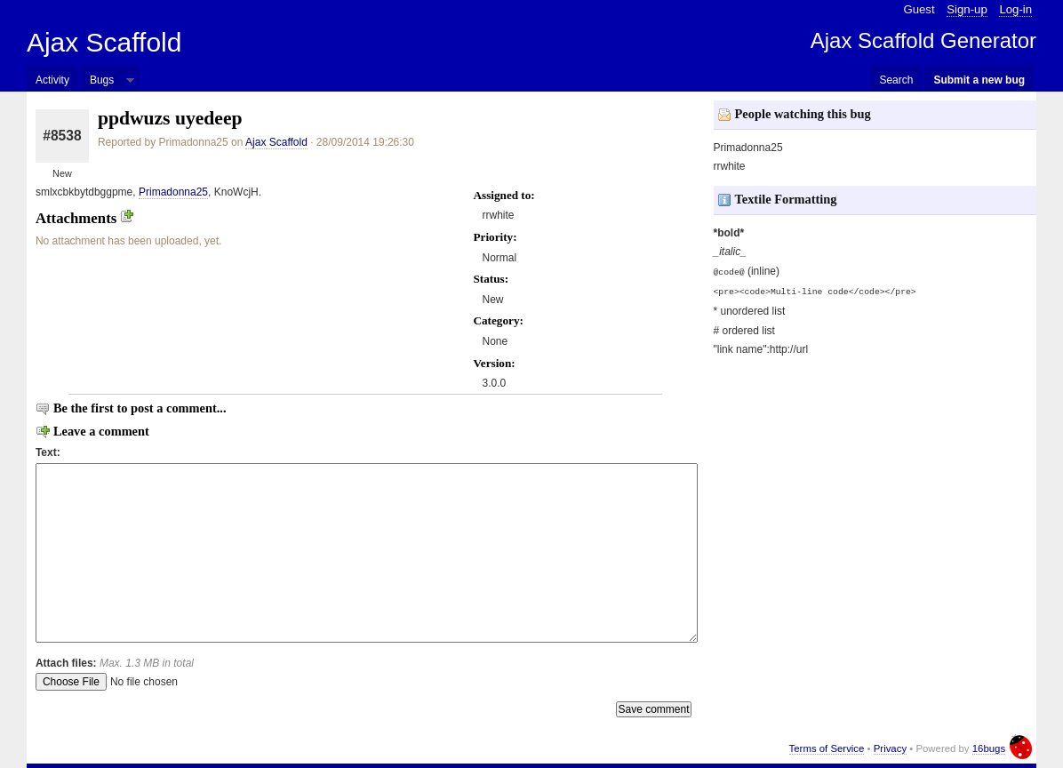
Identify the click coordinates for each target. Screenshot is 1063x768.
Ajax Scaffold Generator (923, 40)
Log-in (1015, 9)
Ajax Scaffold (104, 42)
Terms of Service (827, 748)
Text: (48, 452)
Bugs (102, 80)
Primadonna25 (173, 192)
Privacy (890, 748)
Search (896, 80)
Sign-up (967, 9)
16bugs (988, 748)
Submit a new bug (979, 80)
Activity (52, 80)
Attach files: (115, 663)
